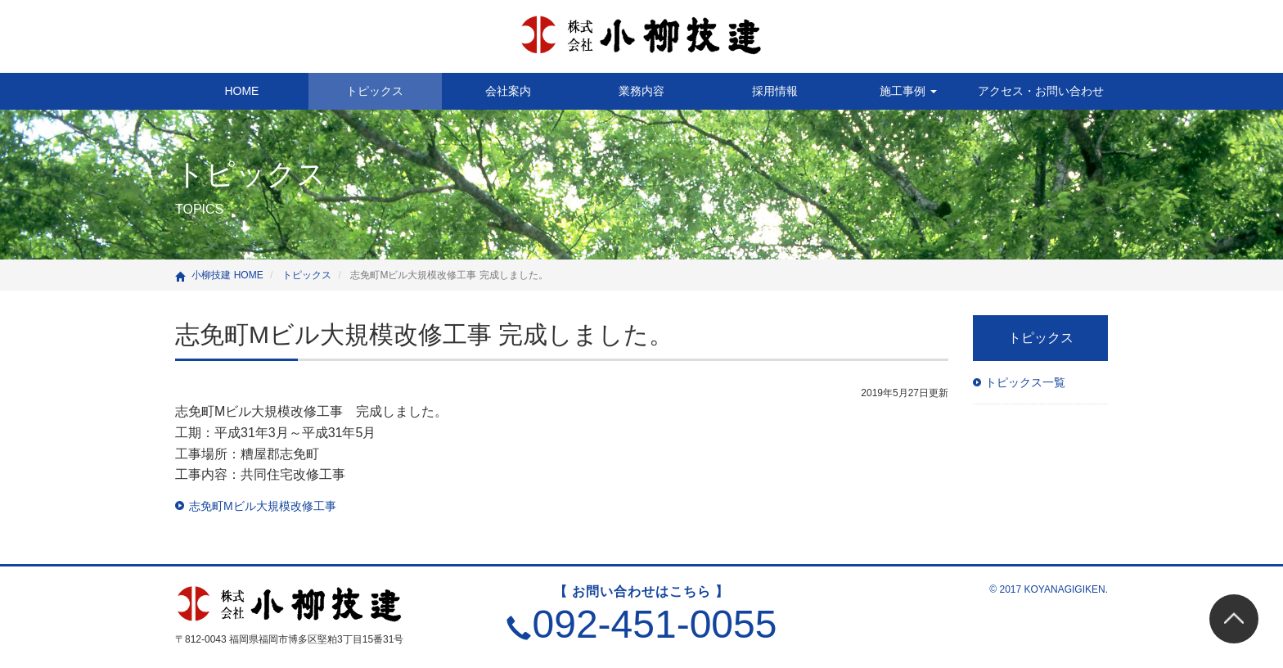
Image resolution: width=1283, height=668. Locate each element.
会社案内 (508, 90)
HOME (241, 90)
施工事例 (908, 90)
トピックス (374, 90)
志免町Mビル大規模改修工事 (262, 505)
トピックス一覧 (1025, 382)
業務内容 (641, 90)
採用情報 (775, 90)
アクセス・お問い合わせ (1041, 90)
